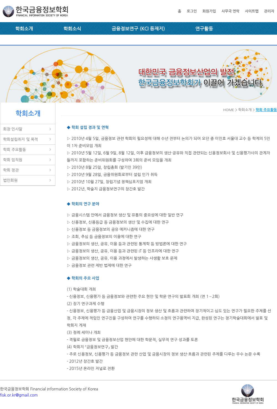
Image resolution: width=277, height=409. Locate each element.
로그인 (192, 11)
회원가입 (209, 11)
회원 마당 (24, 41)
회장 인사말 (12, 129)
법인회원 (10, 180)
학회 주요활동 (14, 150)
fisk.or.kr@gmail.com (19, 395)
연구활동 (204, 28)
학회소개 (24, 28)
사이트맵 (251, 11)
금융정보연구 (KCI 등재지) (138, 28)
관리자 (269, 11)
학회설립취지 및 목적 (20, 139)
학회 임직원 (12, 160)
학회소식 (72, 28)
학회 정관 (11, 170)
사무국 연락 (231, 11)
